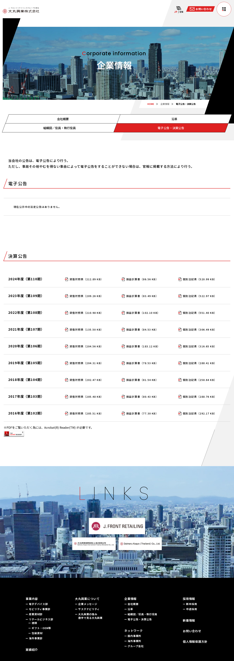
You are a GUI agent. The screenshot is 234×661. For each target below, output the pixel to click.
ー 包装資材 (35, 633)
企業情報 (165, 103)
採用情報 (189, 598)
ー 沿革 (128, 609)
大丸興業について (87, 598)
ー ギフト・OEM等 (39, 628)
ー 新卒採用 (190, 604)
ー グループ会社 (134, 646)
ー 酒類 (32, 623)
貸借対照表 (86, 279)
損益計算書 (142, 279)
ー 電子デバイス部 (37, 604)
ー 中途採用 (190, 609)
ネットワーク (133, 630)
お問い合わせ (192, 631)
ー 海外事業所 (132, 641)
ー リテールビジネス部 (39, 619)
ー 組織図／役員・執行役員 (140, 614)
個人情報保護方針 (195, 641)
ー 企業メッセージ (86, 604)
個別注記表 (200, 279)
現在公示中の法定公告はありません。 (37, 207)
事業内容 (32, 598)
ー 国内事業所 (132, 636)
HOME (150, 103)
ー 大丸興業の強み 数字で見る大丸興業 (89, 616)
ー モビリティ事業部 (38, 609)
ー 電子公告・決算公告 (138, 619)
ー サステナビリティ (87, 609)
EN (181, 11)
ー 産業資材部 (34, 614)
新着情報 (189, 620)
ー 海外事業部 (34, 638)
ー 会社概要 (131, 604)
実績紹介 (32, 649)
